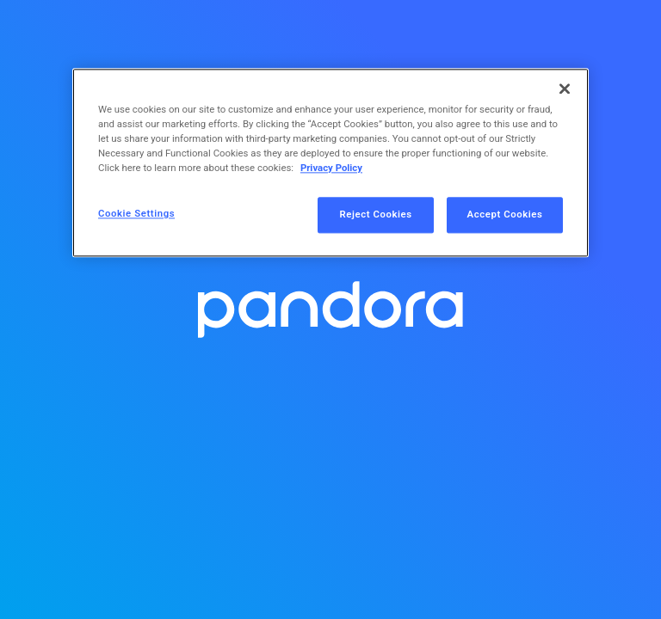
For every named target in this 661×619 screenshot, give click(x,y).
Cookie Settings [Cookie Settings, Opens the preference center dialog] (136, 214)
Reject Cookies (376, 215)
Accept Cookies (505, 215)
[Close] (565, 88)
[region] (330, 162)
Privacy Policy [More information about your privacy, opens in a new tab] (331, 168)
